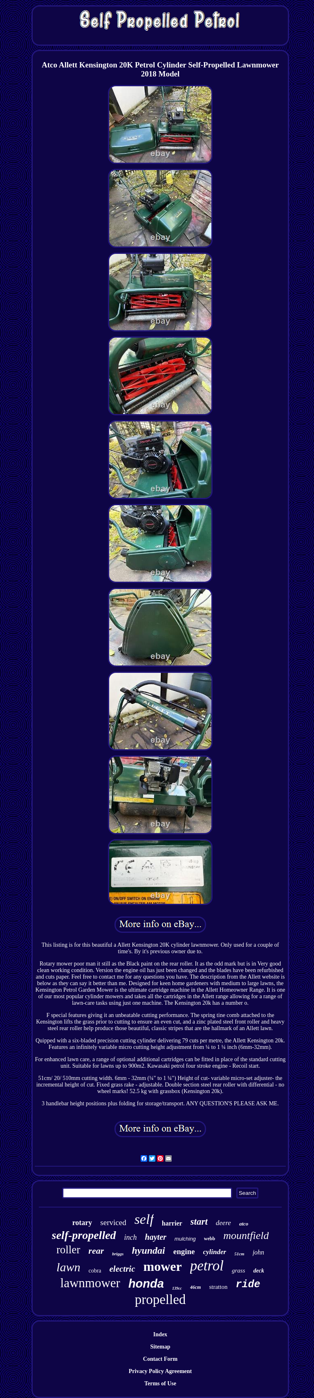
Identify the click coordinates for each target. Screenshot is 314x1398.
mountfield (246, 1235)
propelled (160, 1299)
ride (248, 1284)
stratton (218, 1287)
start (199, 1222)
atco (243, 1224)
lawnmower (90, 1283)
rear (96, 1251)
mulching (185, 1239)
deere (223, 1223)
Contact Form (160, 1359)
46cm (195, 1287)
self (144, 1219)
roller (68, 1249)
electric (122, 1269)
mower (162, 1266)
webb (209, 1238)
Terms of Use (160, 1383)
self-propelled (84, 1235)
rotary (82, 1223)
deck (258, 1271)
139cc (177, 1288)
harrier (172, 1223)
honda (146, 1283)
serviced (113, 1222)
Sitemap (160, 1347)
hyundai (148, 1250)
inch (130, 1237)
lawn (68, 1267)
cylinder (215, 1252)
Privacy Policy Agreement (160, 1371)
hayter (155, 1236)
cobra (94, 1271)
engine (184, 1251)
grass (238, 1270)
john (258, 1252)
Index (160, 1334)
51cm (239, 1253)
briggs (117, 1253)
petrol (207, 1266)
